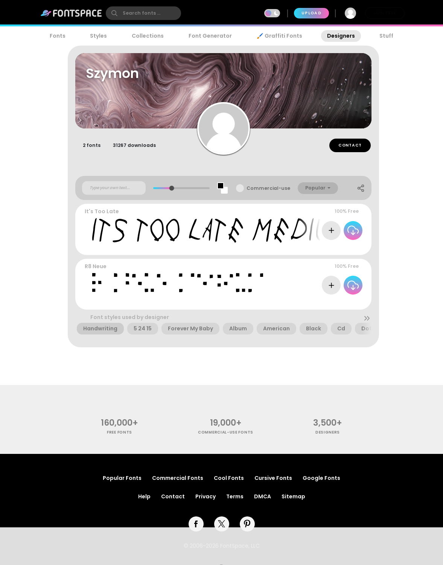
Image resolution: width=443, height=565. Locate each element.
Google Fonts (321, 478)
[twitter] (221, 523)
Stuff (386, 36)
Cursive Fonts (273, 478)
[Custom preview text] (114, 188)
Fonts (57, 36)
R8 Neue (96, 266)
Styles (98, 36)
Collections (148, 36)
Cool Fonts (229, 478)
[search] (143, 13)
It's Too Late (102, 211)
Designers (341, 36)
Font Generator (210, 36)
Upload (311, 13)
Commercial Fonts (177, 478)
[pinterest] (247, 523)
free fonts (119, 432)
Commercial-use (268, 188)
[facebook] (196, 523)
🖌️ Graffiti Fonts (279, 36)
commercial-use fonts (225, 432)
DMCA (262, 496)
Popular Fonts (122, 478)
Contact (350, 145)
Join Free (384, 13)
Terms (235, 496)
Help (144, 496)
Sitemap (293, 496)
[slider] (171, 188)
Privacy (205, 496)
